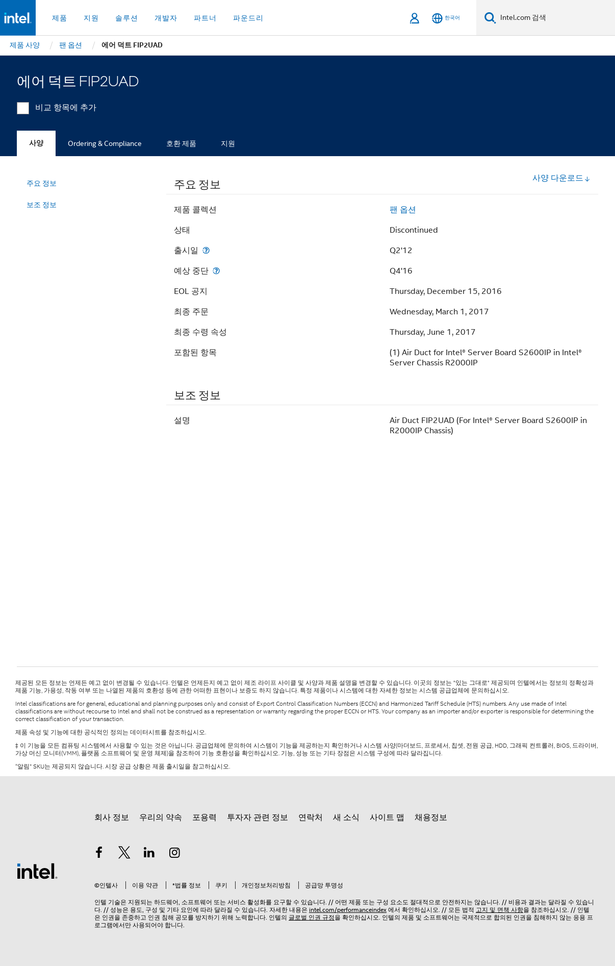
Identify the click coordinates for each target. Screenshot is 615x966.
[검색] (490, 17)
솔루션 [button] (126, 17)
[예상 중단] (216, 270)
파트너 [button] (205, 17)
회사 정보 (111, 817)
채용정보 (431, 817)
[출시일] (206, 250)
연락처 (310, 817)
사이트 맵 (387, 817)
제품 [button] (59, 17)
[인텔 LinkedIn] (149, 854)
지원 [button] (91, 17)
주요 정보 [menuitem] (42, 183)
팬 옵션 (403, 210)
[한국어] (446, 18)
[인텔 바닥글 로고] (37, 870)
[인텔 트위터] (124, 854)
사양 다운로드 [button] (561, 178)
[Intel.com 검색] (555, 18)
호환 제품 (181, 143)
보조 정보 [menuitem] (42, 204)
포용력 (204, 817)
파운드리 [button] (248, 17)
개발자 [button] (166, 17)
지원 (228, 143)
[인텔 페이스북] (99, 854)
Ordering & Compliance (105, 143)
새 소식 (346, 817)
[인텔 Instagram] (175, 854)
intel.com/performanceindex (348, 909)
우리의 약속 (160, 817)
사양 (36, 143)
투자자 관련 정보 (257, 817)
